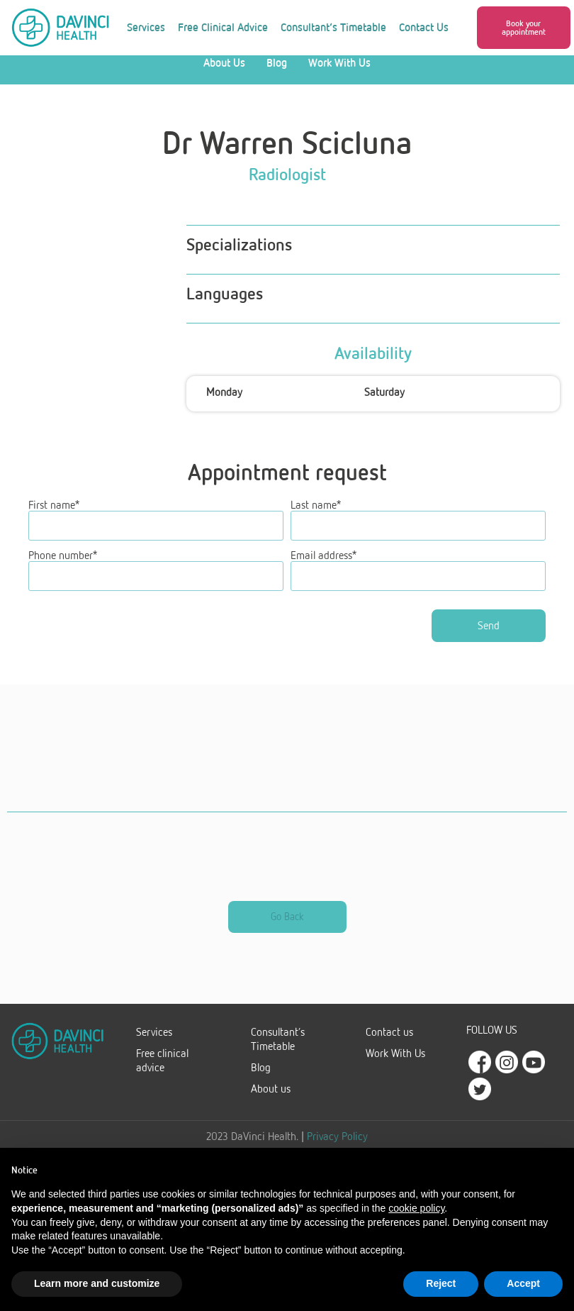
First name (53, 518)
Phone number (62, 566)
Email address (323, 566)
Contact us (389, 1042)
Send (491, 636)
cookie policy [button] (416, 1208)
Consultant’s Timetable (333, 27)
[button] (523, 27)
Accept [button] (523, 1283)
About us (271, 1099)
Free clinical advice (162, 1071)
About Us (224, 76)
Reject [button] (441, 1283)
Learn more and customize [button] (96, 1283)
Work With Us (339, 76)
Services (146, 27)
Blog (276, 76)
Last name (316, 518)
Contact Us (424, 27)
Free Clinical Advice (223, 27)
